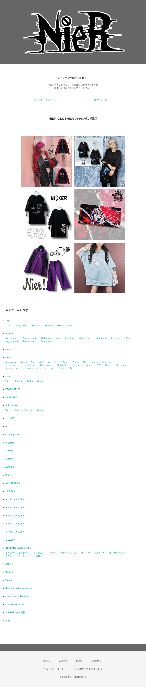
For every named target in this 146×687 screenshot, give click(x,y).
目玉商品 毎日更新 (15, 612)
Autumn (9, 467)
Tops (8, 321)
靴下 (99, 365)
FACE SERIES (13, 389)
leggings (69, 338)
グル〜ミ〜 (99, 553)
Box (7, 426)
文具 (116, 365)
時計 (85, 362)
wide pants (101, 338)
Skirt (58, 338)
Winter (9, 475)
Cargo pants (47, 341)
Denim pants (29, 341)
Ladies (9, 564)
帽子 (41, 362)
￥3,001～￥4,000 (14, 507)
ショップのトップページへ (45, 100)
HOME (46, 661)
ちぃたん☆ (39, 553)
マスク (125, 365)
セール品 (9, 418)
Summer (10, 459)
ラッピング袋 (65, 368)
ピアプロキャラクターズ (17, 553)
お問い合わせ (100, 100)
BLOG (79, 661)
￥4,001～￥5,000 (14, 515)
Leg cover (107, 362)
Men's (8, 580)
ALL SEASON (12, 483)
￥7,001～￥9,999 (14, 532)
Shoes (23, 362)
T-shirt (8, 325)
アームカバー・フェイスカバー (20, 365)
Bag (33, 362)
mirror (95, 362)
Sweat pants (11, 338)
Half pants (46, 338)
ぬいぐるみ (53, 362)
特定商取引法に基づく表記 (88, 669)
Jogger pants (12, 341)
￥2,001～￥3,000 (14, 499)
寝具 (107, 365)
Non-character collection (19, 588)
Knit (70, 325)
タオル (8, 368)
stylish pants (85, 338)
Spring (9, 451)
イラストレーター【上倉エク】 (31, 556)
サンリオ (85, 553)
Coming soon (12, 434)
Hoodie (49, 325)
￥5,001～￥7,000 (14, 524)
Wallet (76, 362)
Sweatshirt (35, 325)
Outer (8, 349)
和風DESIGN (12, 405)
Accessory (10, 362)
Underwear (46, 365)
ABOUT (63, 661)
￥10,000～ (11, 540)
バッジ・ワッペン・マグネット (31, 368)
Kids (7, 376)
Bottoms (10, 333)
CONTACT (97, 661)
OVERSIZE (11, 397)
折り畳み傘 (61, 365)
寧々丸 (8, 556)
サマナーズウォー (118, 553)
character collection (16, 596)
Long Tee (21, 325)
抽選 (7, 620)
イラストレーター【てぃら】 (63, 553)
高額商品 (9, 442)
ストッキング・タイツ (82, 365)
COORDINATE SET (15, 604)
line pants (116, 338)
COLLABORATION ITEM (18, 548)
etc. (53, 368)
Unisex (9, 572)
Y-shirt (60, 325)
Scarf (65, 362)
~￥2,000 (10, 491)
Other (128, 338)
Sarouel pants (29, 338)
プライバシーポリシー (55, 669)
